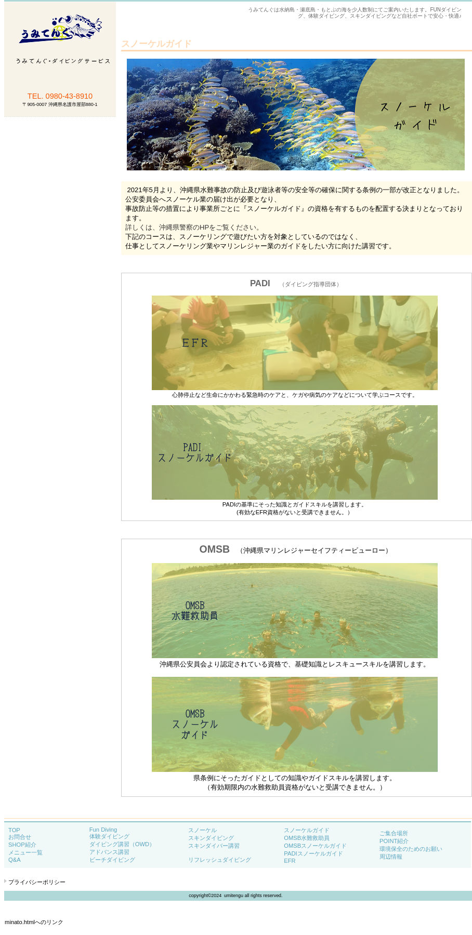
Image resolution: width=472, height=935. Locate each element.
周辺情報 (390, 856)
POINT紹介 (394, 841)
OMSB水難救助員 (307, 838)
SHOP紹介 (22, 845)
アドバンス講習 (109, 852)
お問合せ (19, 837)
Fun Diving (103, 829)
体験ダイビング (109, 836)
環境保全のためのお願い (410, 849)
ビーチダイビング (112, 860)
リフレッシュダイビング (219, 860)
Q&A (14, 860)
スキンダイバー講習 (214, 846)
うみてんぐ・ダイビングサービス (60, 85)
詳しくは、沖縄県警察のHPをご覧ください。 (194, 227)
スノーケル (202, 830)
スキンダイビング (211, 838)
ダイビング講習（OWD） (122, 844)
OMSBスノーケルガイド (315, 846)
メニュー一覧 (34, 852)
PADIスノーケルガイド (313, 853)
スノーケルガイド (307, 830)
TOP (14, 830)
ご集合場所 (393, 833)
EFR (289, 861)
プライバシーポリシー (36, 882)
